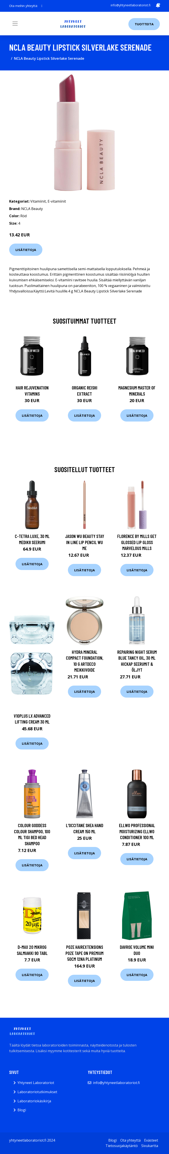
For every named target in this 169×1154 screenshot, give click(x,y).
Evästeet (151, 1140)
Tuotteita (144, 24)
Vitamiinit (38, 201)
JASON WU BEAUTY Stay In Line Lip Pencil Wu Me (84, 542)
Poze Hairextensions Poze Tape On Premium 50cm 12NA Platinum (84, 953)
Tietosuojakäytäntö (121, 1145)
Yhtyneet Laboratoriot (35, 1082)
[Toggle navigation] (15, 23)
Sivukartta (149, 1145)
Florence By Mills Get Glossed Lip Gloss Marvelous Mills (137, 542)
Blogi (21, 1110)
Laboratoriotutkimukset (37, 1091)
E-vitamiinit (57, 201)
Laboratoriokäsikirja (34, 1101)
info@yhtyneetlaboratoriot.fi (130, 5)
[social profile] (42, 6)
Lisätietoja (26, 250)
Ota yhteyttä (130, 1140)
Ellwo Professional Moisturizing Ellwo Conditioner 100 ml (137, 831)
